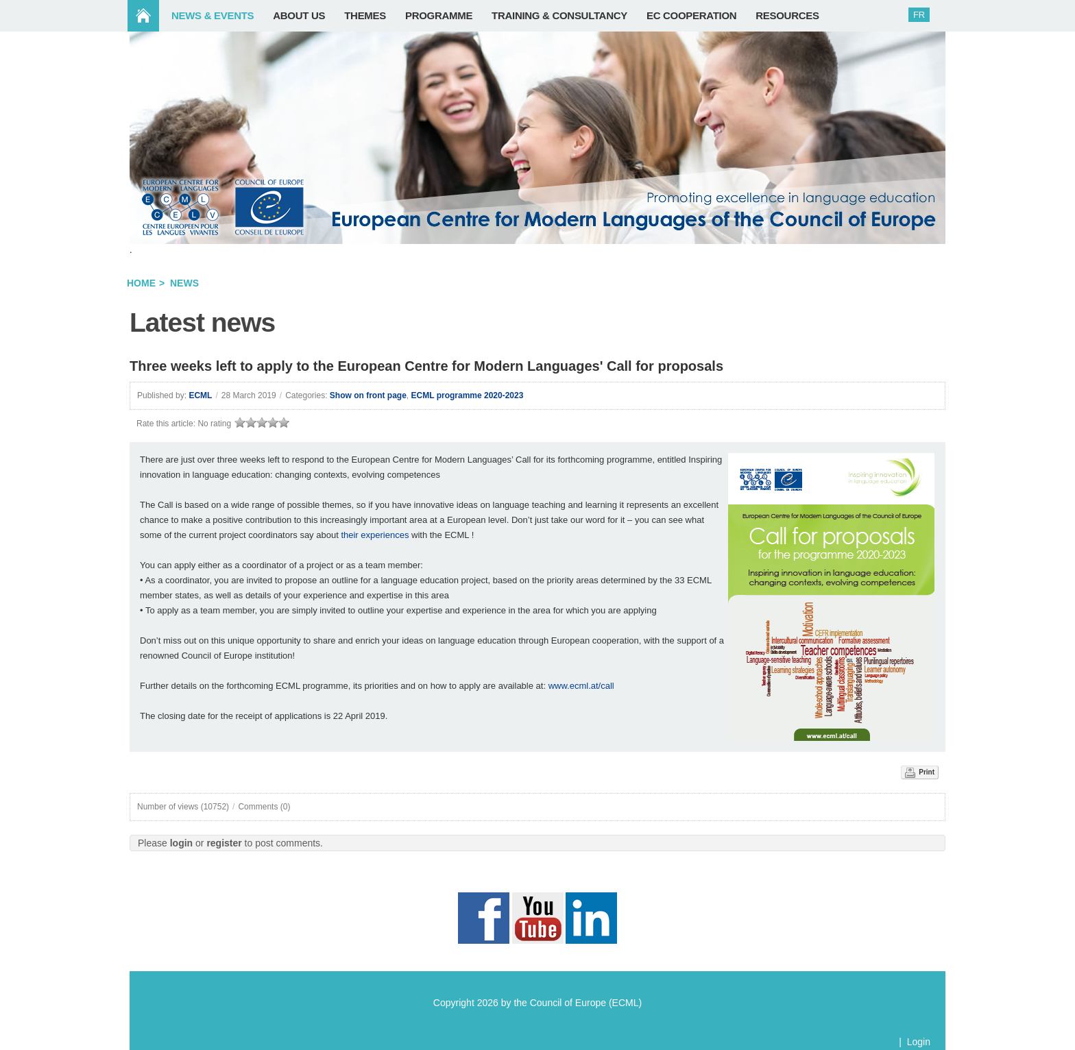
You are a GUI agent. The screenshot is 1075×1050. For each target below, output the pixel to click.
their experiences (375, 535)
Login (918, 1041)
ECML (200, 395)
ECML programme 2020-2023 (467, 395)
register (223, 843)
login (181, 843)
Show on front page (368, 395)
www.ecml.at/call (581, 686)
